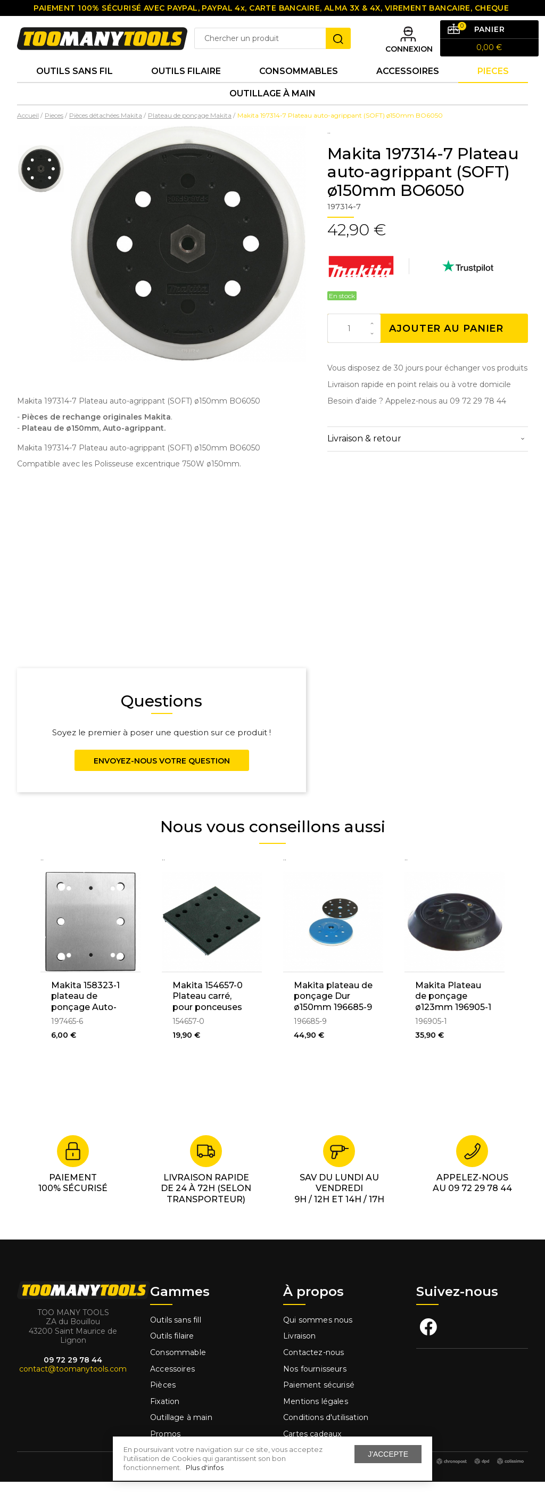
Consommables (298, 90)
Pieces (493, 90)
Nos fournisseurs (314, 1397)
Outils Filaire (186, 90)
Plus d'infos (205, 1467)
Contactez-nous (313, 1380)
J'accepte (388, 1454)
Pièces (163, 1413)
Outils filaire (172, 1364)
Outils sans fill (175, 1348)
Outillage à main (272, 119)
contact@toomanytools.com (73, 1397)
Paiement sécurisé (318, 1413)
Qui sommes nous (318, 1348)
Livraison (299, 1364)
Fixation (164, 1429)
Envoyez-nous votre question (162, 789)
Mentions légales (316, 1429)
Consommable (178, 1380)
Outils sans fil (74, 90)
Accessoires (407, 90)
